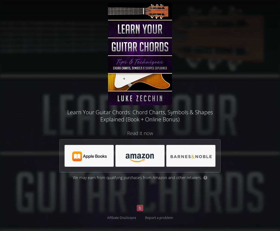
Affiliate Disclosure (121, 217)
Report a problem (159, 217)
